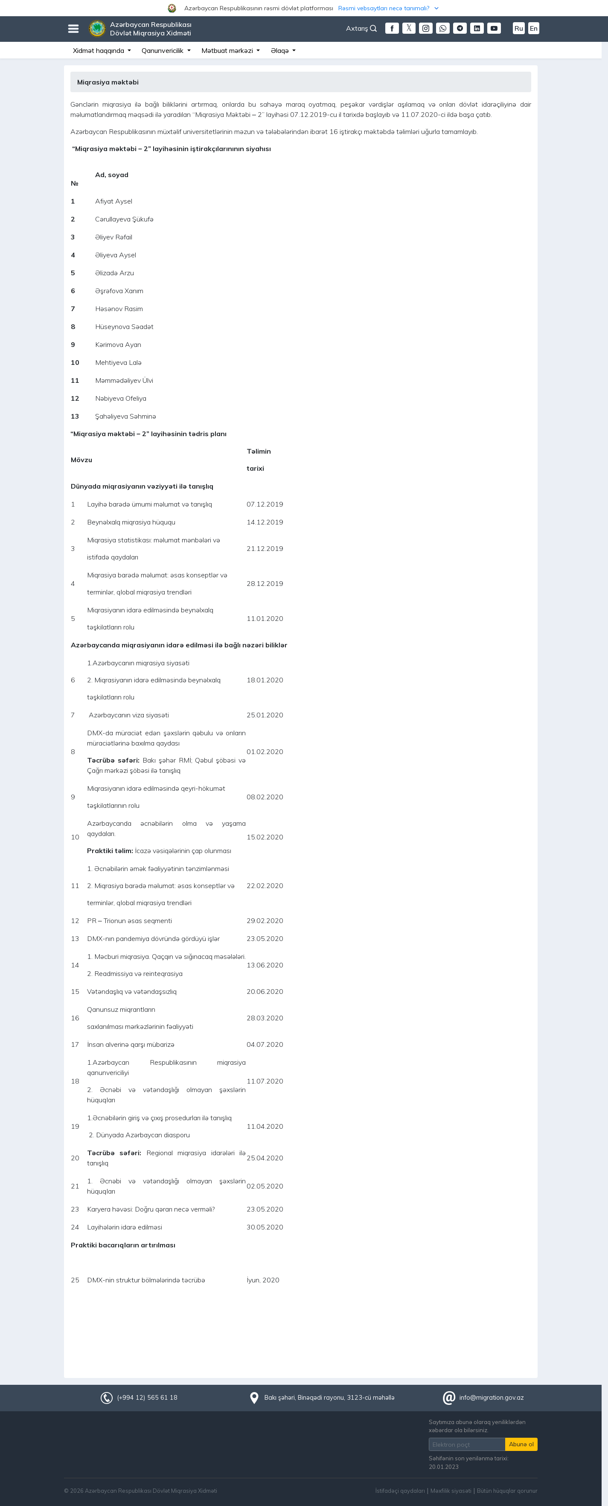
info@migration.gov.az (492, 1397)
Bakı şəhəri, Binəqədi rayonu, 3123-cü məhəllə (330, 1397)
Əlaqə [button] (281, 50)
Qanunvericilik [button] (163, 50)
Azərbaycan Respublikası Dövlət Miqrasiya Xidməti (151, 28)
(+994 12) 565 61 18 (147, 1397)
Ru (519, 28)
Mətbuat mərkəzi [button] (228, 50)
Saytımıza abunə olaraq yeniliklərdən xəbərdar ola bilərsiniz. (477, 1426)
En (534, 28)
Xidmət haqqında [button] (99, 50)
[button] (304, 8)
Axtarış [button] (361, 28)
